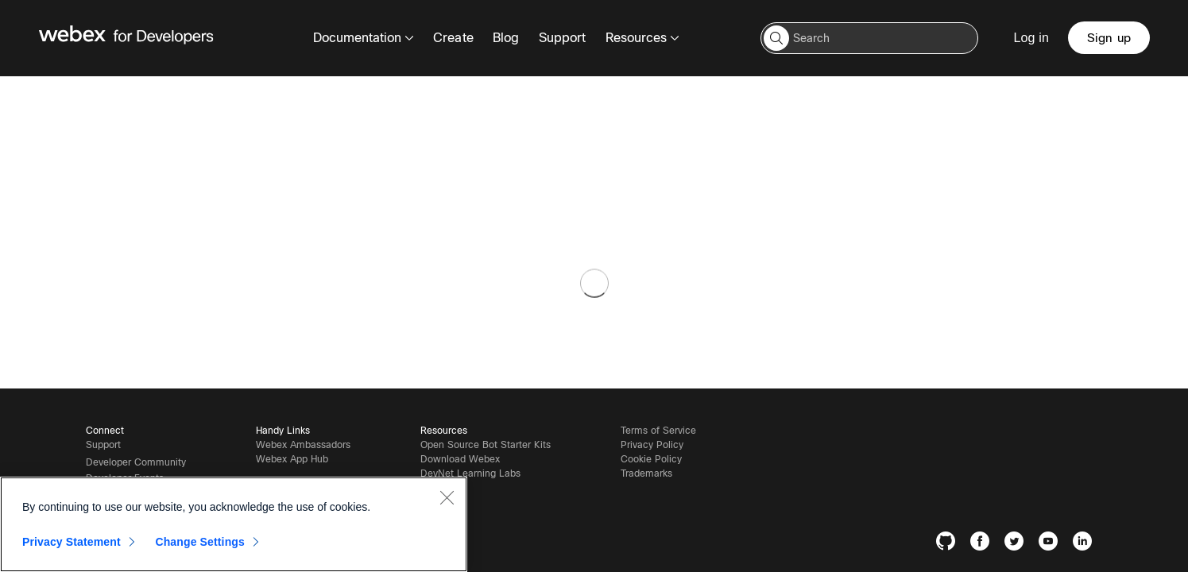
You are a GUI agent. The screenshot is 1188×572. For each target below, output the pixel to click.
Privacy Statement (71, 541)
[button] (779, 38)
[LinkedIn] (1086, 543)
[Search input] (872, 38)
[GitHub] (949, 543)
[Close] (447, 497)
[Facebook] (983, 543)
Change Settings (200, 541)
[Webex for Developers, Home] (126, 38)
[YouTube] (1052, 543)
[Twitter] (1017, 543)
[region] (233, 524)
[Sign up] (1110, 37)
